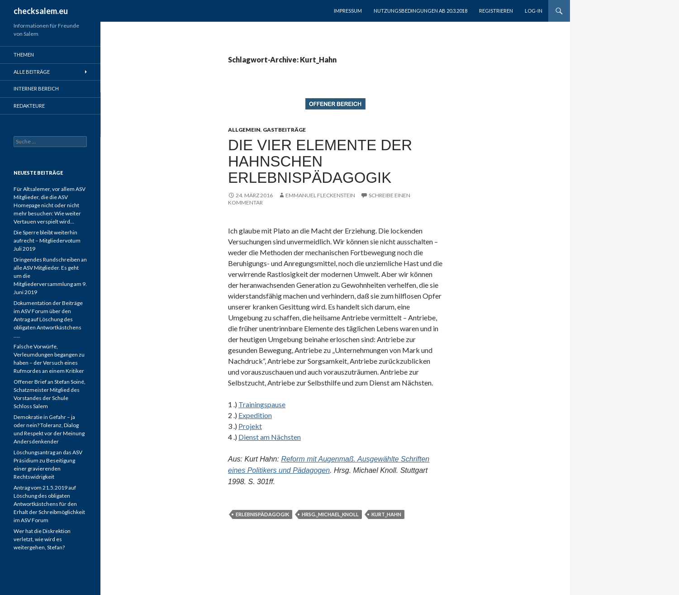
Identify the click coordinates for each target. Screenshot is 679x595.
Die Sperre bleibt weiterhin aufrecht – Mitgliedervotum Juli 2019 (47, 240)
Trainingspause (261, 404)
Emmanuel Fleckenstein (320, 195)
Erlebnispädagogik (262, 514)
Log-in (533, 11)
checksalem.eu (41, 11)
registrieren (496, 11)
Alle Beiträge (32, 72)
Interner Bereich (36, 88)
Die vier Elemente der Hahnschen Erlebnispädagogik (320, 161)
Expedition (255, 415)
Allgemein (244, 129)
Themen (24, 54)
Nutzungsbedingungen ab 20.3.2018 (420, 11)
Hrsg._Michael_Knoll (330, 514)
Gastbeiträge (284, 129)
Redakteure (29, 106)
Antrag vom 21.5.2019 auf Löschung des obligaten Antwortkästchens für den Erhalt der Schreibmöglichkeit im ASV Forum (49, 504)
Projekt (250, 426)
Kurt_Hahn (386, 514)
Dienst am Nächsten (269, 437)
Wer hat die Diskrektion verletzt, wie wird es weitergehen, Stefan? (42, 539)
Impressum (348, 11)
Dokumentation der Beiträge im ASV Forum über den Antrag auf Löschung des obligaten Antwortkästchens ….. (48, 319)
